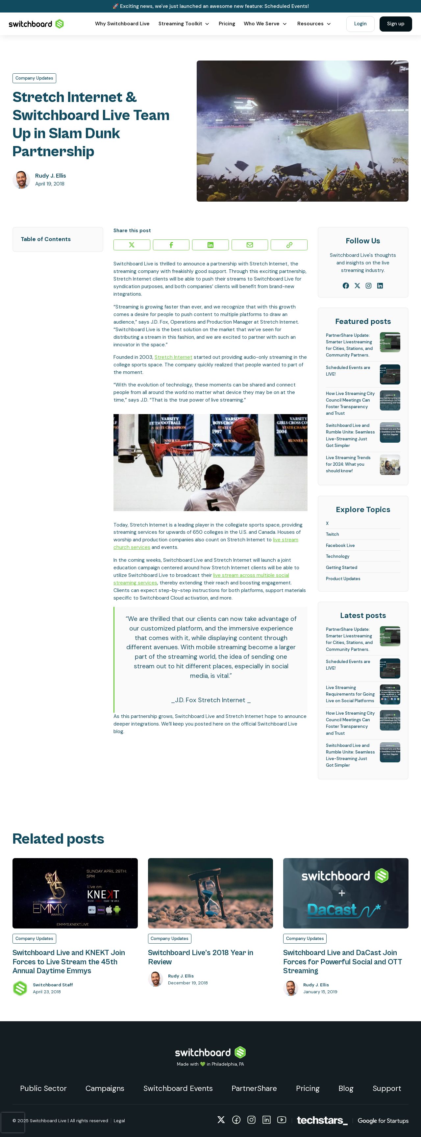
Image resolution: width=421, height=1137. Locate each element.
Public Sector (43, 1088)
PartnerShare (254, 1088)
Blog (346, 1088)
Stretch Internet (173, 357)
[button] (184, 24)
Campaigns (105, 1088)
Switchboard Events (178, 1088)
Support (387, 1088)
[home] (36, 24)
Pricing (227, 23)
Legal (119, 1121)
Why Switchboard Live (122, 23)
